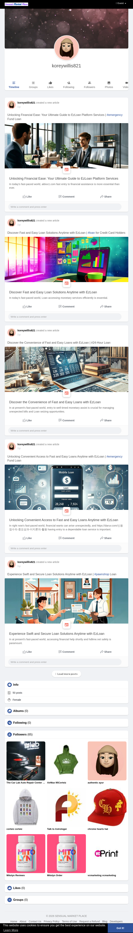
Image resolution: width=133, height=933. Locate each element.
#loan (91, 232)
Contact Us (35, 921)
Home (13, 921)
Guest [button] (121, 3)
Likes (17, 888)
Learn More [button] (10, 930)
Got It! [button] (120, 928)
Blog (104, 921)
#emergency (115, 114)
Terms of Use (69, 921)
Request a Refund (89, 921)
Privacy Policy (51, 921)
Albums (18, 711)
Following (20, 722)
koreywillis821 (66, 65)
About (23, 921)
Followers (20, 734)
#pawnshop (101, 574)
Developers (116, 921)
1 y (19, 107)
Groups (18, 899)
